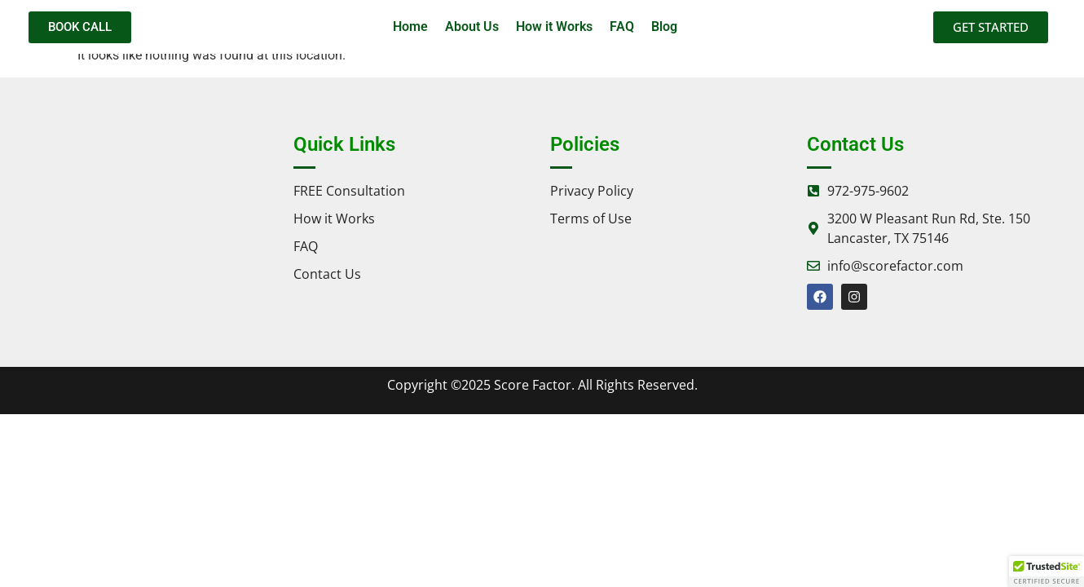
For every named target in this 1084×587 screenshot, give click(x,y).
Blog (664, 26)
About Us (472, 26)
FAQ (622, 26)
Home (410, 26)
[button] (1046, 571)
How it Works (554, 26)
